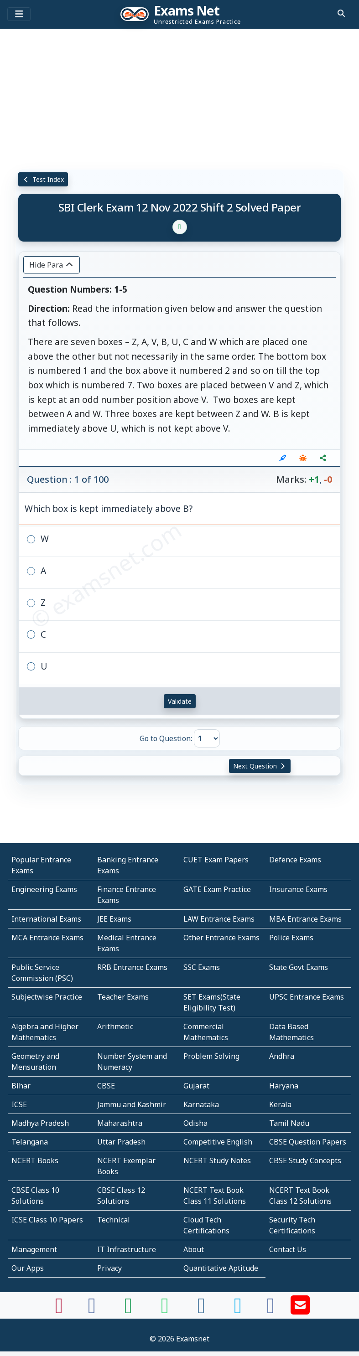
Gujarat (196, 1086)
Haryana (283, 1086)
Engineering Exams (44, 889)
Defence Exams (295, 860)
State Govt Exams (298, 967)
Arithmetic (115, 1026)
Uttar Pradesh (121, 1142)
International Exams (46, 919)
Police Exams (291, 938)
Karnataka (201, 1104)
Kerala (280, 1104)
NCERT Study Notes (217, 1160)
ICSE (19, 1104)
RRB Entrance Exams (132, 967)
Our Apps (27, 1268)
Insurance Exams (298, 889)
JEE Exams (114, 919)
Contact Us (287, 1249)
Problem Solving (211, 1056)
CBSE (106, 1086)
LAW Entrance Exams (219, 919)
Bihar (21, 1086)
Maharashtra (119, 1123)
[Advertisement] (179, 98)
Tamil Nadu (289, 1123)
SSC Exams (201, 967)
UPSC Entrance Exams (306, 997)
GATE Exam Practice (217, 889)
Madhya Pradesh (40, 1123)
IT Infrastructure (126, 1249)
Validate (180, 701)
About (193, 1249)
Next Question (260, 766)
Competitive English (217, 1142)
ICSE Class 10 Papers (47, 1220)
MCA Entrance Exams (47, 938)
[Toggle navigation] (19, 14)
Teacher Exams (123, 997)
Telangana (29, 1142)
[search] (341, 13)
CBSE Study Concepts (305, 1160)
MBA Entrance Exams (305, 919)
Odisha (195, 1123)
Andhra (281, 1056)
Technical (113, 1220)
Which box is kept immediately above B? (109, 508)
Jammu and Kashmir (131, 1104)
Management (34, 1249)
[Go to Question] (207, 738)
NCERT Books (34, 1160)
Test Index (43, 179)
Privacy (109, 1268)
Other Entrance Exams (221, 938)
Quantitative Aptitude (220, 1268)
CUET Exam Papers (216, 860)
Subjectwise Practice (46, 997)
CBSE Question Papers (307, 1142)
